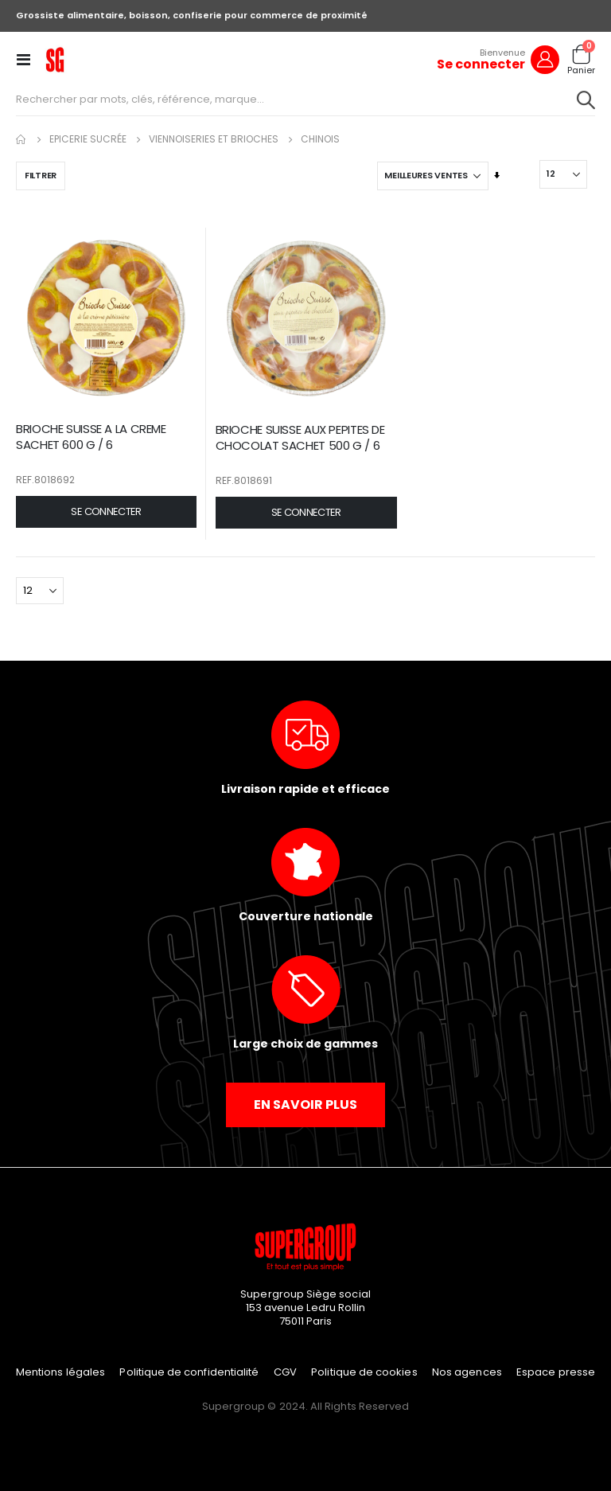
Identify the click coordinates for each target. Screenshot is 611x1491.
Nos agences (467, 1372)
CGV (285, 1372)
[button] (106, 512)
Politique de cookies (364, 1372)
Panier (581, 70)
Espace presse (555, 1372)
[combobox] (305, 99)
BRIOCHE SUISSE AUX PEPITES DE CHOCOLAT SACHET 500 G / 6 (300, 438)
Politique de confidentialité (189, 1372)
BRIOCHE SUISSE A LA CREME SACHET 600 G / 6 (91, 437)
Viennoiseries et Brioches (213, 139)
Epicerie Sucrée (87, 139)
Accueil (21, 139)
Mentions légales (60, 1372)
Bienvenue (502, 52)
